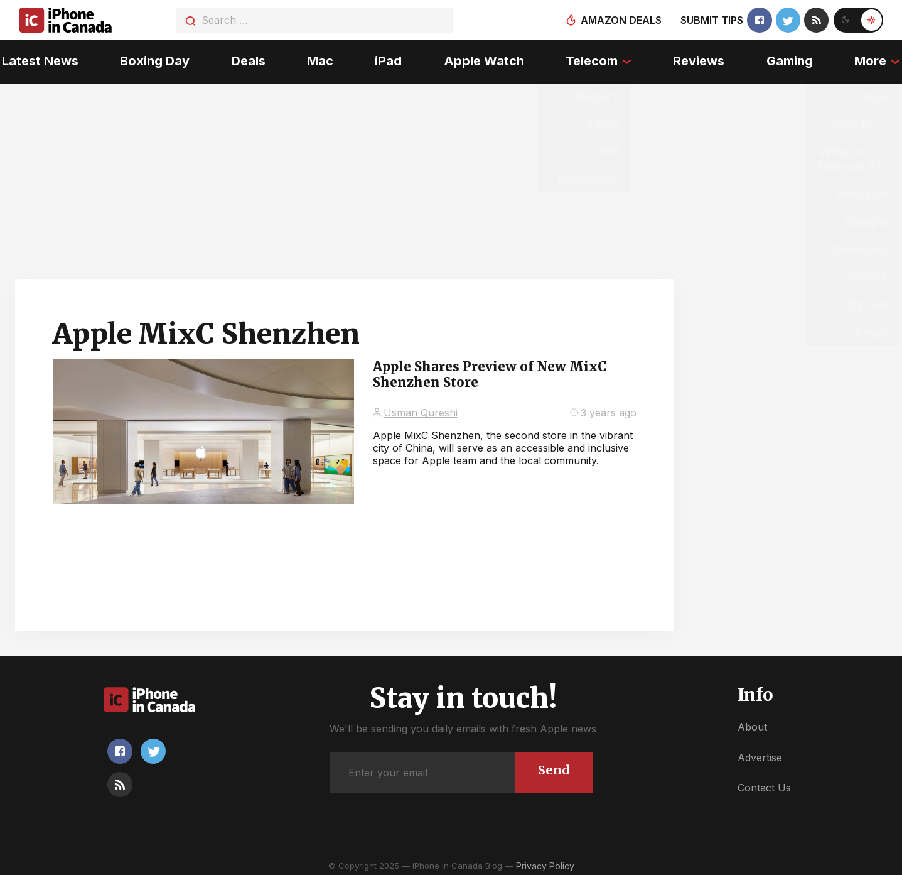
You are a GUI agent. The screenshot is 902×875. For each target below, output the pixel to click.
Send (554, 766)
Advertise (760, 753)
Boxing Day (153, 59)
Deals (247, 59)
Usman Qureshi (421, 409)
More (872, 59)
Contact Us (764, 784)
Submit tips (711, 20)
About (752, 723)
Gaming (791, 59)
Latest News (38, 59)
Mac (319, 59)
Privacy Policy (545, 862)
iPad (388, 59)
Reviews (700, 59)
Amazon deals (620, 20)
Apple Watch (484, 59)
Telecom (592, 59)
